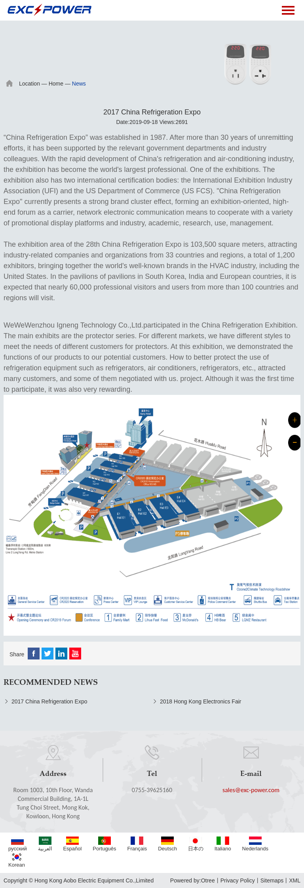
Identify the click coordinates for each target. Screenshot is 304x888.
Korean (16, 860)
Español (72, 844)
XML (294, 880)
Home (56, 83)
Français (137, 844)
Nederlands (255, 844)
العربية (45, 844)
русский (17, 844)
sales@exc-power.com (250, 790)
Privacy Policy (237, 880)
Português (104, 844)
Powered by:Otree (192, 880)
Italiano (223, 844)
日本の (195, 844)
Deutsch (167, 844)
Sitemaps (271, 880)
